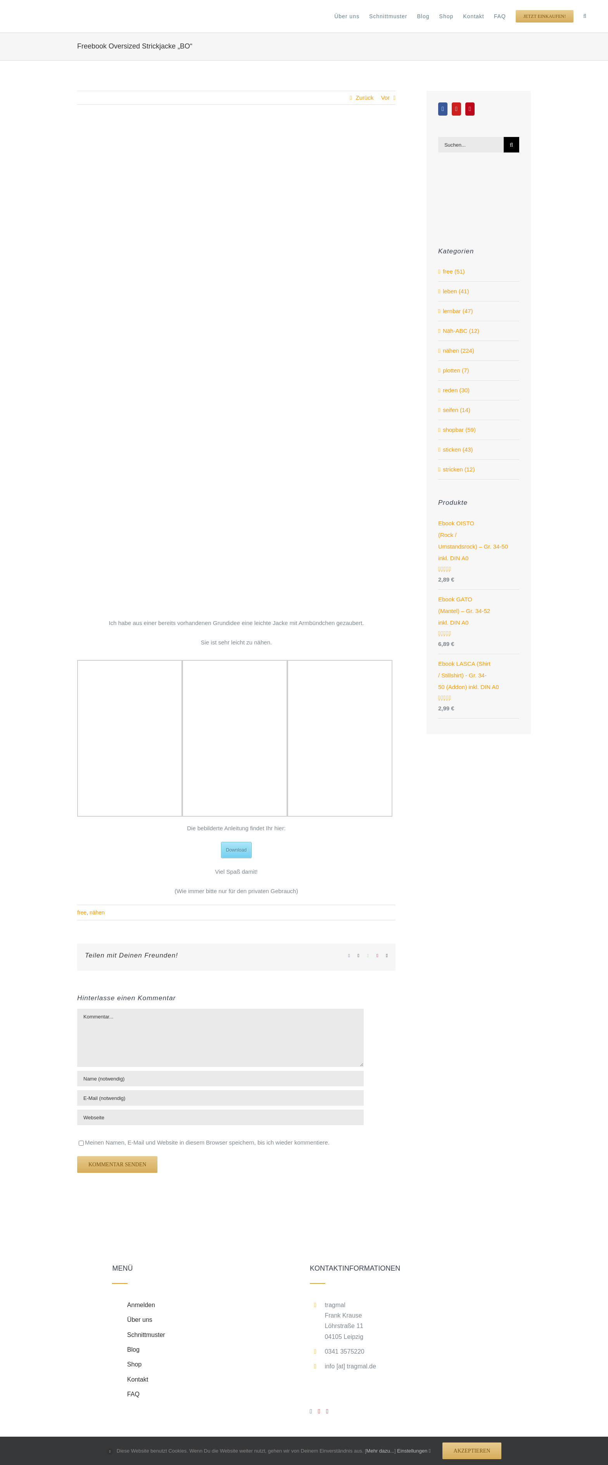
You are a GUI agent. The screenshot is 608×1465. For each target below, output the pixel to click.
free (81, 912)
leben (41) (456, 291)
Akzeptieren (472, 1451)
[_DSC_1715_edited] (236, 367)
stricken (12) (459, 469)
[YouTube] (456, 109)
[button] (585, 16)
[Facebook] (442, 109)
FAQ (133, 1394)
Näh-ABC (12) (461, 330)
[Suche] (511, 144)
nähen (97, 912)
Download (236, 850)
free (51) (454, 271)
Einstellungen (413, 1451)
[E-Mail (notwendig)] (220, 1098)
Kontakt (137, 1379)
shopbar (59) (459, 429)
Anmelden (141, 1305)
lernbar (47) (458, 311)
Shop (134, 1364)
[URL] (220, 1117)
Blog (133, 1349)
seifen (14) (456, 410)
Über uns (139, 1319)
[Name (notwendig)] (220, 1078)
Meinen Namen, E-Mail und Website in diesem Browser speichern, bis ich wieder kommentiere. (207, 1142)
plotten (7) (456, 370)
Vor (385, 97)
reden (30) (456, 390)
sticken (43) (458, 449)
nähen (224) (458, 350)
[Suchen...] (471, 144)
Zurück (364, 97)
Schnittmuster (146, 1335)
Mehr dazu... (380, 1451)
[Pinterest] (470, 109)
